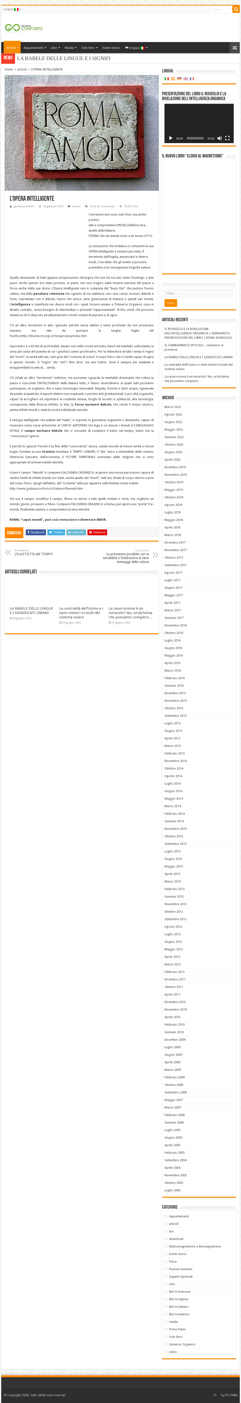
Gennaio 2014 (174, 821)
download (176, 1239)
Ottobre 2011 (173, 987)
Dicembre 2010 (175, 1002)
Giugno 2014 (173, 791)
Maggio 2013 (173, 866)
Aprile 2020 (172, 459)
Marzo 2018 (172, 535)
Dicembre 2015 (175, 693)
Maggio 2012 (173, 949)
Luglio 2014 (172, 783)
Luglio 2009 (172, 1047)
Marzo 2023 (172, 407)
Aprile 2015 (172, 738)
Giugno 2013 (173, 859)
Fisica (173, 1261)
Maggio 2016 (173, 655)
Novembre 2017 (175, 550)
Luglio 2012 (172, 934)
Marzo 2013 (172, 881)
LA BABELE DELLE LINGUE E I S (56, 58)
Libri (54, 48)
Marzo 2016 (172, 670)
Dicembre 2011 (175, 979)
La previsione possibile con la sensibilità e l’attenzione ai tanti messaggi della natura (124, 556)
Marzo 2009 (172, 1070)
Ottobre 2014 (173, 768)
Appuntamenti (33, 48)
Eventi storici (111, 48)
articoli (22, 69)
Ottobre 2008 (173, 1085)
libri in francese (179, 1291)
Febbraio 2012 (174, 972)
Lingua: (11, 9)
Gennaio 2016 (174, 685)
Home (9, 69)
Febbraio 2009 (174, 1077)
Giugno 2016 (173, 648)
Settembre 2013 (175, 844)
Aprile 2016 (172, 663)
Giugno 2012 (173, 942)
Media (69, 48)
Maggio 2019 (173, 490)
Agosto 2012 (173, 926)
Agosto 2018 (173, 505)
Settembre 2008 (175, 1092)
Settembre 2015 (175, 716)
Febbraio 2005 (174, 1152)
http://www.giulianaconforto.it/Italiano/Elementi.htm (46, 488)
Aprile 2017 (172, 603)
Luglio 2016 (172, 640)
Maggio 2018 (173, 520)
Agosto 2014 (173, 776)
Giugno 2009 (173, 1055)
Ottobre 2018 (173, 497)
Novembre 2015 (175, 700)
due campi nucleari (126, 293)
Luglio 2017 (172, 580)
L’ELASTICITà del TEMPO (39, 552)
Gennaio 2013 (174, 896)
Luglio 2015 (172, 723)
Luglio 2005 (172, 1130)
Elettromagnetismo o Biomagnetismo (195, 1246)
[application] (199, 123)
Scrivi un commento (102, 206)
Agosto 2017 (173, 572)
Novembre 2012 (175, 904)
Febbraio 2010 (174, 1024)
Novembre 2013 (175, 829)
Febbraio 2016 (174, 678)
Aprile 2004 (172, 1167)
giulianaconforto (24, 206)
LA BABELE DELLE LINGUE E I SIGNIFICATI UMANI (31, 610)
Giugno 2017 (173, 587)
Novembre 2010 (175, 1009)
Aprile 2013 (172, 874)
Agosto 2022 (173, 414)
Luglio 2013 (172, 851)
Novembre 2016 (175, 625)
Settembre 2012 (175, 919)
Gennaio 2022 (174, 437)
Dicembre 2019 (175, 467)
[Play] (170, 138)
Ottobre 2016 (173, 633)
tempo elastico (142, 404)
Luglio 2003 (172, 1190)
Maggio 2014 (173, 798)
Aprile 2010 (172, 1017)
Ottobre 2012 (173, 911)
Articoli (11, 48)
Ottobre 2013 (173, 836)
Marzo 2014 (172, 806)
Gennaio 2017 (174, 618)
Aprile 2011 (172, 994)
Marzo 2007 (172, 1107)
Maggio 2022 (173, 429)
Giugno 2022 (173, 422)
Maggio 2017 (173, 595)
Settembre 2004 (175, 1160)
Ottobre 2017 (173, 557)
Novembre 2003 (175, 1175)
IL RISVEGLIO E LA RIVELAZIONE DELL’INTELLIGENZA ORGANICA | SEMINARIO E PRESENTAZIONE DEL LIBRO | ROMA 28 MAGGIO (198, 333)
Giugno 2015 (173, 731)
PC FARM (231, 1395)
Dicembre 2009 (175, 1039)
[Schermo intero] (227, 138)
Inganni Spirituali (181, 1276)
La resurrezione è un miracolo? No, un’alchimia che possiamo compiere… (130, 612)
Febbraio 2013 (174, 889)
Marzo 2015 (172, 746)
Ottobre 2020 (173, 444)
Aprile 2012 (172, 957)
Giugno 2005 (173, 1137)
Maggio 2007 (173, 1100)
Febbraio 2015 (174, 753)
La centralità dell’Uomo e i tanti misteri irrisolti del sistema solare (81, 612)
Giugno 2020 (173, 452)
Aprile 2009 (172, 1062)
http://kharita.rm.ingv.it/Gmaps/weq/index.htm (54, 336)
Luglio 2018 (172, 512)
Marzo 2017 (172, 610)
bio (171, 1231)
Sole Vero (88, 48)
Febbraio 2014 (174, 813)
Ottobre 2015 (173, 708)
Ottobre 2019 (173, 482)
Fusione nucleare (180, 1269)
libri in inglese (178, 1299)
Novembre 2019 (175, 474)
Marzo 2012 (172, 964)
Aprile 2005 (172, 1145)
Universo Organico (182, 1344)
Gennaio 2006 (174, 1122)
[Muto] (219, 138)
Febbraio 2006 (174, 1115)
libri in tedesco (179, 1314)
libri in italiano (179, 1306)
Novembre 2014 (175, 761)
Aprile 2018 (172, 527)
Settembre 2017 (175, 565)
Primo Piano (177, 1329)
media (173, 1322)
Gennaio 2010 (174, 1032)
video (173, 1352)
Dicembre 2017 (175, 542)
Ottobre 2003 (173, 1183)
